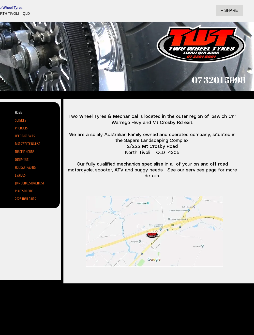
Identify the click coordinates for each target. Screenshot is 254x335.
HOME (18, 112)
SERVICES (20, 120)
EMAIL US (20, 175)
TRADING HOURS (24, 151)
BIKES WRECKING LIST (27, 144)
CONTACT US (22, 159)
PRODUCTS (21, 128)
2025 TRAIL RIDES (25, 199)
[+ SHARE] (229, 10)
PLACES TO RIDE (24, 191)
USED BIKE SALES (25, 136)
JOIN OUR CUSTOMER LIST (29, 183)
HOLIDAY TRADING (25, 167)
